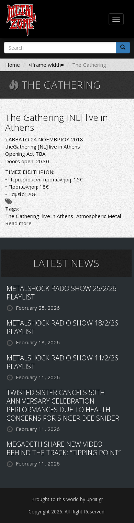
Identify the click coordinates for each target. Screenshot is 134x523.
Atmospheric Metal (98, 216)
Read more (18, 223)
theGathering (20, 146)
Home (12, 64)
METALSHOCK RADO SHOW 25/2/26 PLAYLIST (61, 293)
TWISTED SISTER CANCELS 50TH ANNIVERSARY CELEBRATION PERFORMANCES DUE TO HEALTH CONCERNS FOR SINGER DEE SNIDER (63, 405)
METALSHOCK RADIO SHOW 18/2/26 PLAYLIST (62, 327)
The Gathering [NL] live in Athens (56, 122)
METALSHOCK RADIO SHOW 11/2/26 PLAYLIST (62, 362)
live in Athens (57, 216)
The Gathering (22, 216)
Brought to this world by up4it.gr (67, 499)
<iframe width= (46, 64)
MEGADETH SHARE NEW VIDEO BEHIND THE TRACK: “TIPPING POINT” (64, 448)
